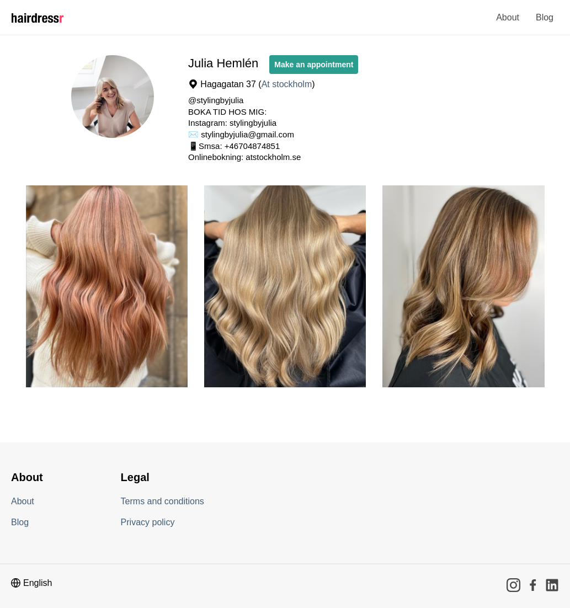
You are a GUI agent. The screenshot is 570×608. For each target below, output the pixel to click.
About (507, 17)
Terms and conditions (162, 501)
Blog (544, 17)
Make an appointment (313, 64)
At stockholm (287, 84)
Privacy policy (148, 522)
